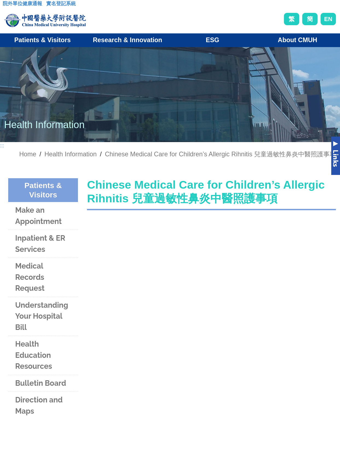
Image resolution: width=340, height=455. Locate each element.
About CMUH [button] (297, 40)
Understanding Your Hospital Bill (41, 316)
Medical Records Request (30, 277)
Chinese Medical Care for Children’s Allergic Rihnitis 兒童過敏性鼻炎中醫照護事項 (220, 154)
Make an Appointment (38, 216)
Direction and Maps (39, 405)
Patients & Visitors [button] (42, 40)
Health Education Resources (33, 355)
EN (328, 19)
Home (27, 154)
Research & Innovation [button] (127, 40)
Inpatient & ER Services (40, 244)
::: (7, 5)
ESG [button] (212, 40)
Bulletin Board (40, 383)
